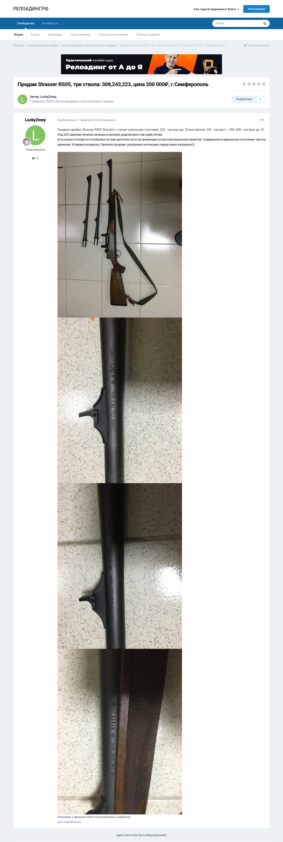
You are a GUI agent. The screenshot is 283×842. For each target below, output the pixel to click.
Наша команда (80, 34)
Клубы (35, 34)
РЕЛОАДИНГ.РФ (30, 8)
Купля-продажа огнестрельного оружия (85, 101)
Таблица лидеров (148, 34)
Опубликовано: (78, 120)
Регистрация (256, 9)
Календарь (55, 34)
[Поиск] (236, 23)
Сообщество (25, 25)
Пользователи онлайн (113, 34)
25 (35, 158)
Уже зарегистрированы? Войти (216, 9)
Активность (50, 23)
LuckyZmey (48, 96)
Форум (18, 34)
